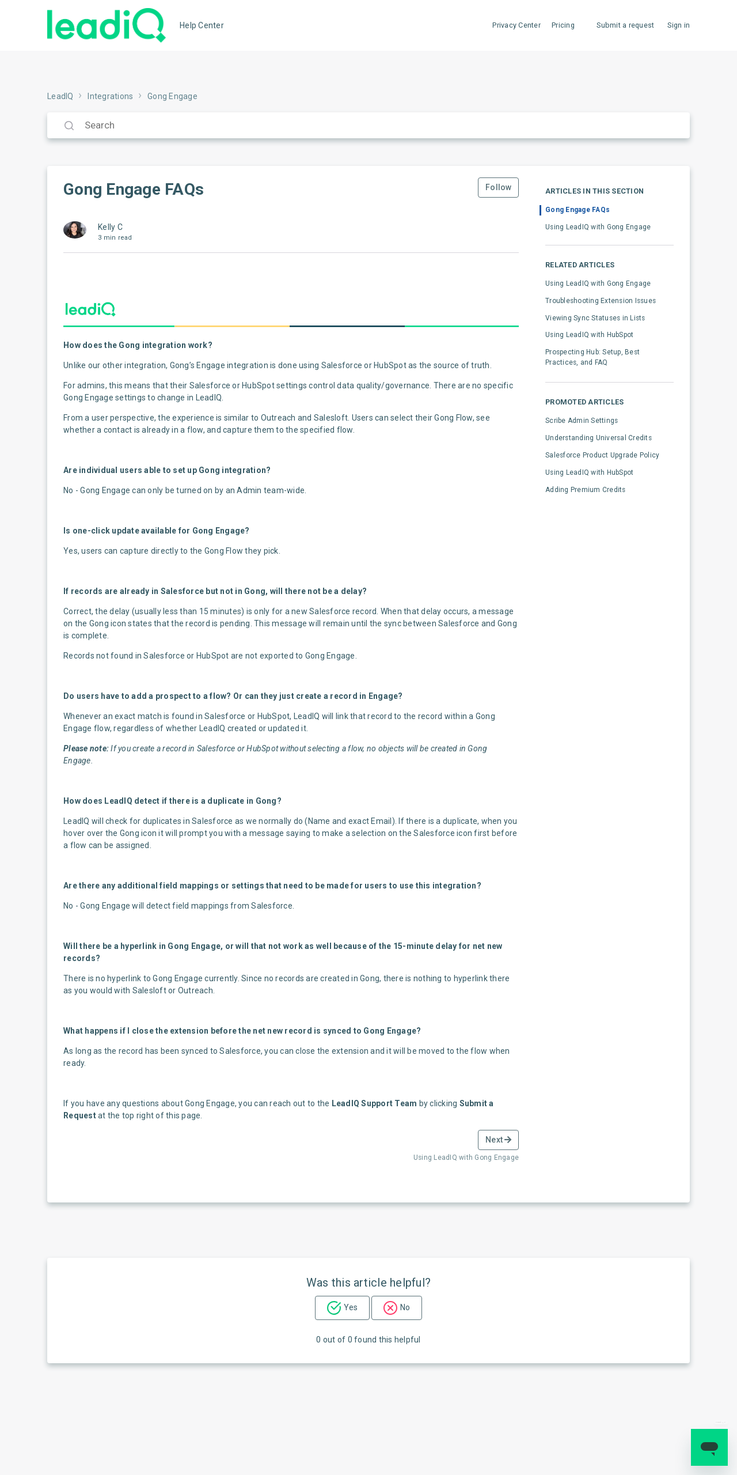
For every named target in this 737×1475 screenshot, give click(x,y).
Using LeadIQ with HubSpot (589, 335)
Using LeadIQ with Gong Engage (598, 227)
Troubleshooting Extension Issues (600, 301)
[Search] (368, 125)
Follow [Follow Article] (498, 187)
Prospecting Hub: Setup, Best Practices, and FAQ (592, 357)
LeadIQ (60, 96)
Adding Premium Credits (585, 490)
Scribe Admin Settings (581, 421)
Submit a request (625, 25)
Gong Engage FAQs (577, 210)
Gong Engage (172, 96)
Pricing (563, 25)
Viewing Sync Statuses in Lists (595, 318)
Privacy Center (516, 25)
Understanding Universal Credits (598, 438)
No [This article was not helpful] (405, 1307)
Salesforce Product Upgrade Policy (602, 455)
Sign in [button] (678, 25)
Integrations (110, 96)
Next (498, 1139)
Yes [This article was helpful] (351, 1307)
